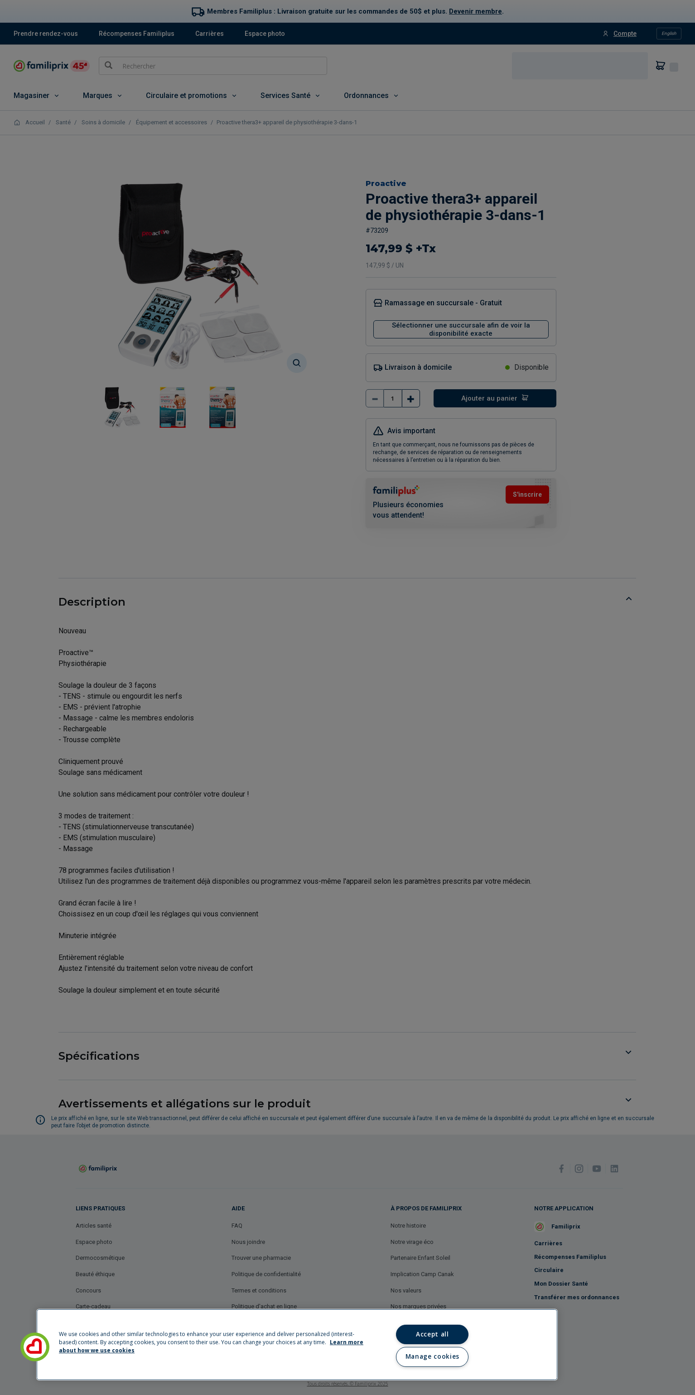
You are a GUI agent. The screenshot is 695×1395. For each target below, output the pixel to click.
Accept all (432, 1334)
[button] (34, 1346)
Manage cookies (432, 1356)
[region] (297, 1344)
